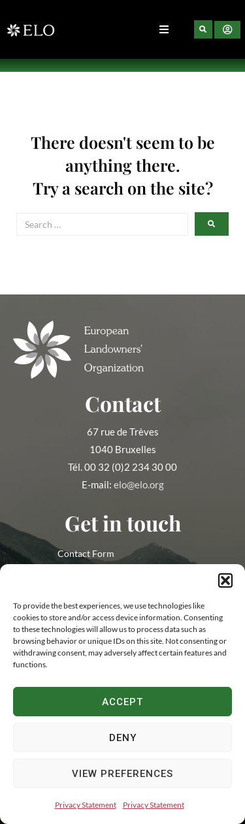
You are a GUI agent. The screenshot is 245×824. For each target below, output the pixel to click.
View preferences (122, 774)
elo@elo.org (139, 484)
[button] (225, 580)
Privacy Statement (85, 805)
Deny (123, 738)
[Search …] (102, 224)
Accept (122, 702)
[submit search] (212, 224)
